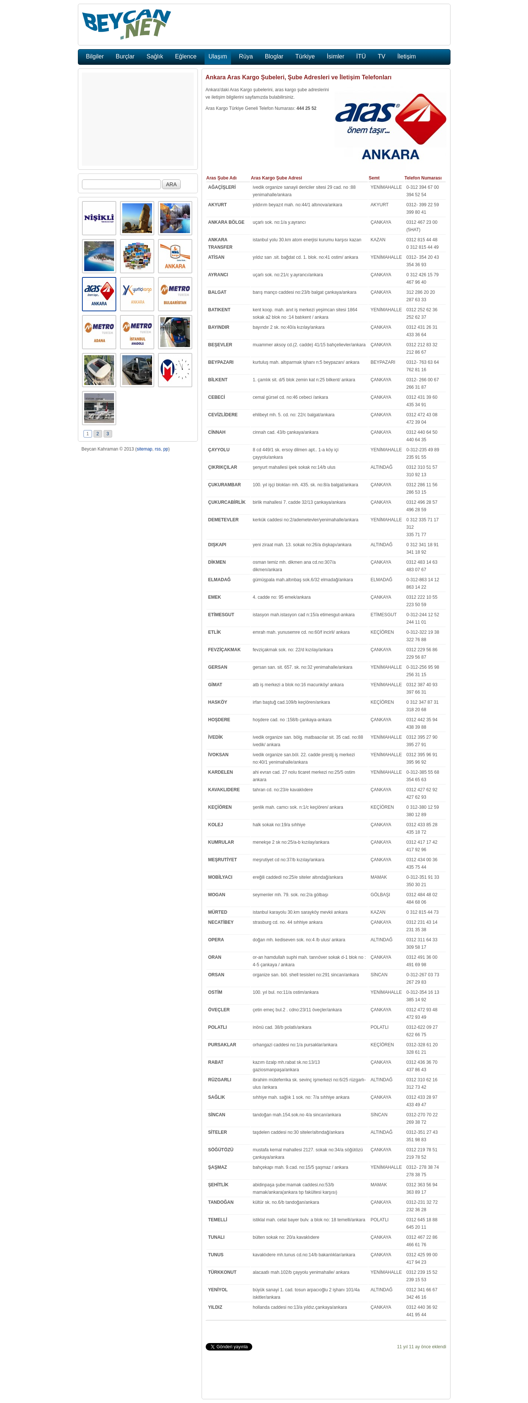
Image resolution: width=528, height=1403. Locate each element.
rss (158, 449)
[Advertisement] (138, 119)
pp (165, 449)
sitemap (144, 449)
